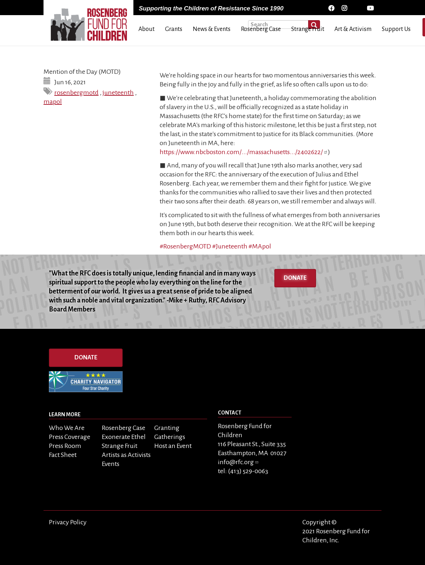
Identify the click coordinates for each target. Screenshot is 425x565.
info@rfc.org (238, 462)
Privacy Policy (68, 522)
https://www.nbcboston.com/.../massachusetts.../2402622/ (244, 152)
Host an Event (173, 445)
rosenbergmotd (76, 92)
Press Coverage (69, 436)
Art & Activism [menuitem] (352, 29)
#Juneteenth (229, 246)
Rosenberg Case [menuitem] (261, 29)
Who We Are (66, 427)
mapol (53, 101)
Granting (166, 427)
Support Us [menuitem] (396, 29)
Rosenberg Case (123, 427)
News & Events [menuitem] (211, 29)
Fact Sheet (63, 454)
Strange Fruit (119, 445)
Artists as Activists (126, 454)
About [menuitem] (146, 29)
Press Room (65, 445)
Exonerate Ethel (124, 436)
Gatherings (169, 436)
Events (110, 463)
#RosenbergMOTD (185, 246)
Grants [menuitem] (173, 29)
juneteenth (118, 92)
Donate (295, 278)
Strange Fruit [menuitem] (307, 29)
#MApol (259, 246)
